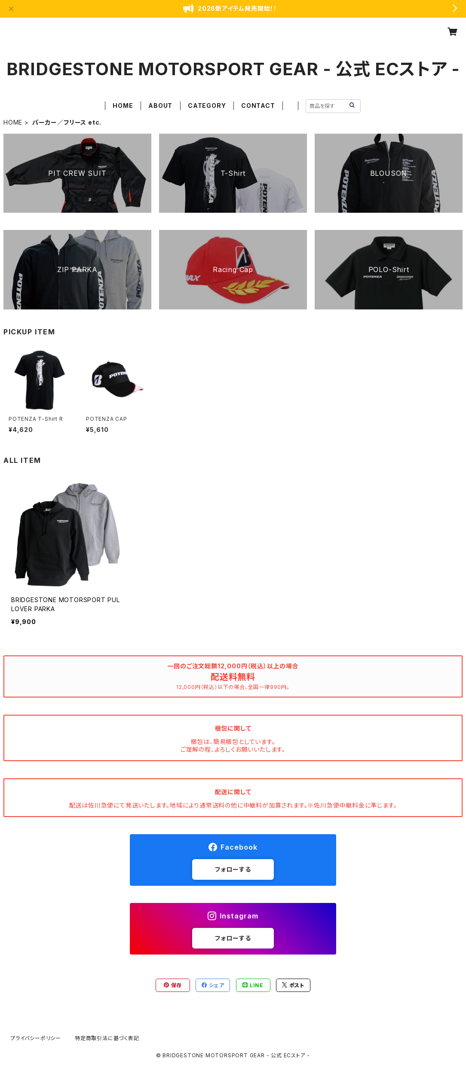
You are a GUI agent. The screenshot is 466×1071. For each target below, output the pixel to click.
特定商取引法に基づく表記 (107, 1038)
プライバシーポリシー (35, 1038)
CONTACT (258, 105)
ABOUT (160, 105)
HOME (123, 105)
